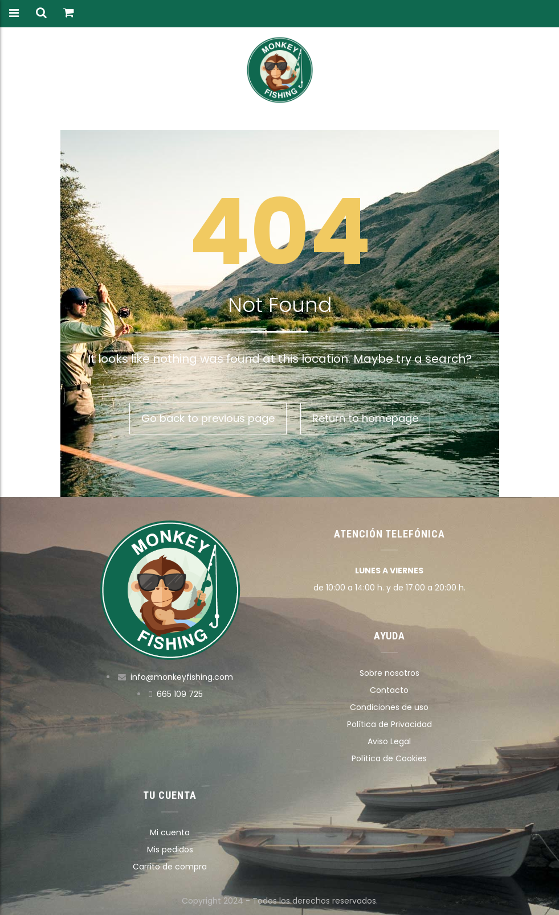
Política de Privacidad (389, 724)
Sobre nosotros (389, 673)
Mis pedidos (170, 849)
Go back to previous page (208, 418)
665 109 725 (180, 694)
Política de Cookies (389, 758)
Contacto (389, 690)
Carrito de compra (170, 866)
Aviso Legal (389, 741)
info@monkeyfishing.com (181, 677)
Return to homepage (365, 418)
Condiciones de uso (389, 707)
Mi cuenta (170, 832)
